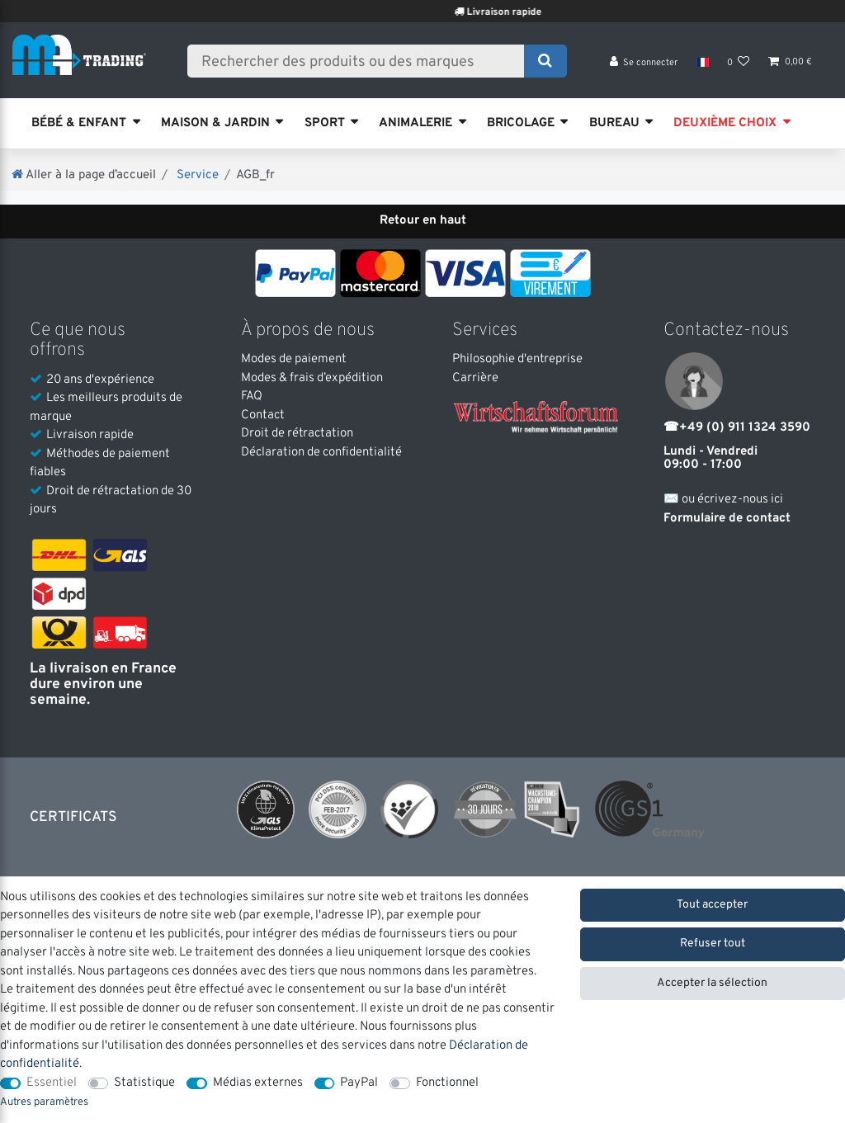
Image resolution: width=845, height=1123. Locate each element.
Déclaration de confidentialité (321, 452)
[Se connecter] (644, 66)
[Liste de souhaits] (738, 66)
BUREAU (614, 123)
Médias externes (258, 1083)
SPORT (324, 123)
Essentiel (51, 1083)
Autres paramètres (44, 1102)
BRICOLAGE (521, 123)
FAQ (251, 396)
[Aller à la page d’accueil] (84, 175)
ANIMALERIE (415, 123)
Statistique (144, 1083)
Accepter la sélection (712, 983)
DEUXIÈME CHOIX (725, 123)
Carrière (475, 378)
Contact (263, 415)
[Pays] (702, 66)
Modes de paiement (294, 359)
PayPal (359, 1083)
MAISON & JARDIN (215, 123)
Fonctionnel (447, 1083)
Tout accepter (712, 905)
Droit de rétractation (297, 433)
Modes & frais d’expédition (312, 378)
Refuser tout (712, 944)
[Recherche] (545, 63)
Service (196, 175)
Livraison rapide (526, 12)
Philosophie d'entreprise (517, 359)
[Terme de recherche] (361, 63)
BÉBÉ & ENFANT (78, 123)
